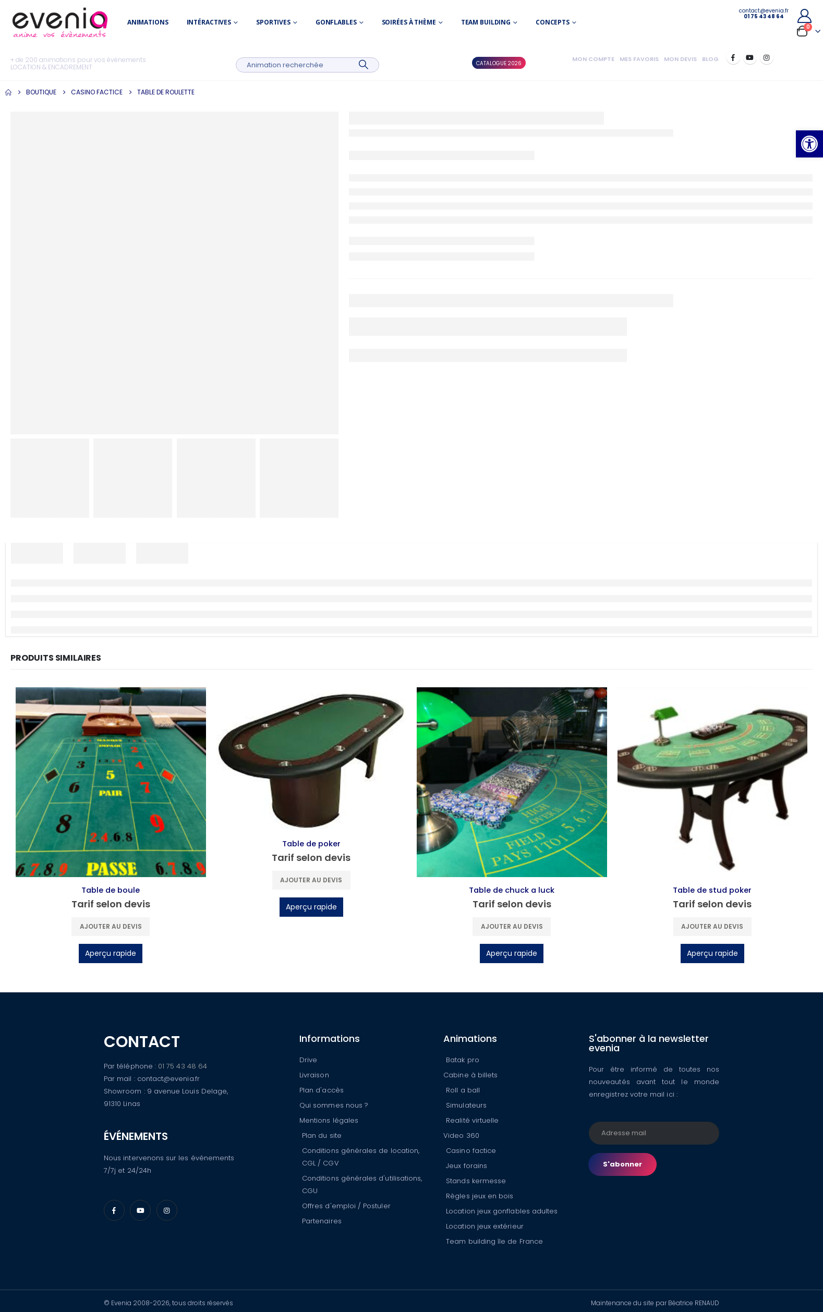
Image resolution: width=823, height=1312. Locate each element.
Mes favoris (639, 59)
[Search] (363, 65)
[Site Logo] (60, 22)
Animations (147, 22)
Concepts (553, 22)
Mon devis (680, 59)
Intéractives (209, 22)
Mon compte (593, 59)
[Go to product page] (111, 782)
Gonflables (336, 22)
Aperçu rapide (110, 953)
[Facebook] (733, 57)
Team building (486, 22)
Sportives (273, 22)
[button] (809, 143)
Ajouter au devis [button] (111, 926)
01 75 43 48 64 (182, 1066)
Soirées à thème (409, 22)
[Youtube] (750, 57)
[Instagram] (766, 57)
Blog (710, 59)
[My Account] (804, 16)
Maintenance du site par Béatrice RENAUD (655, 1302)
